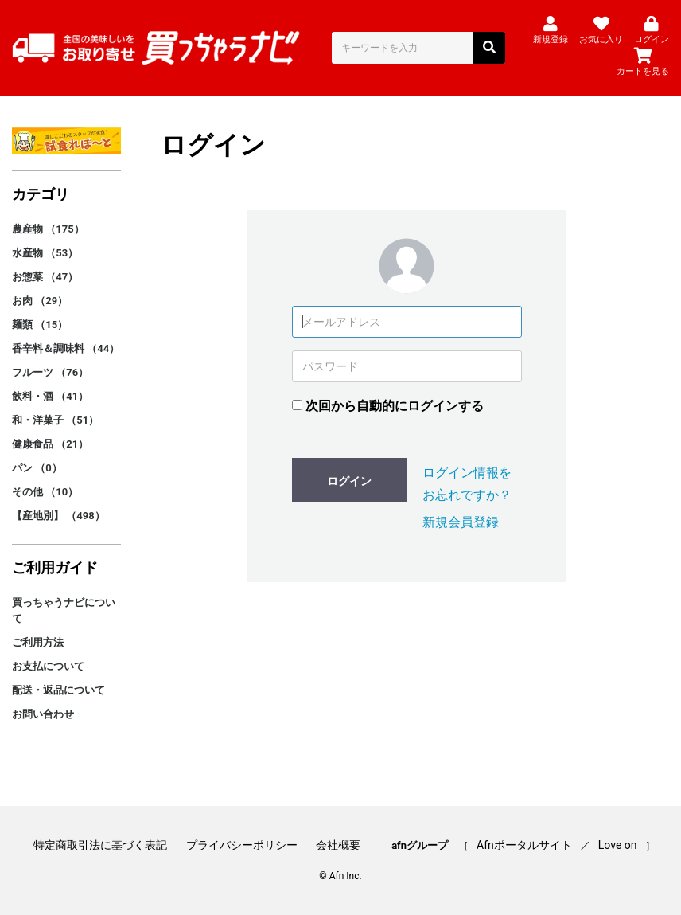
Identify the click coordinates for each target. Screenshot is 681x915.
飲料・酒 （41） (50, 396)
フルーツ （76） (50, 372)
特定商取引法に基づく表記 (100, 845)
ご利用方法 (38, 642)
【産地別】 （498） (58, 516)
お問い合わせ (43, 714)
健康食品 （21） (50, 444)
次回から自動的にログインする (394, 405)
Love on (617, 845)
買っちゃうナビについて (63, 610)
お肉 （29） (40, 301)
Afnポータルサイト (524, 845)
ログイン (349, 481)
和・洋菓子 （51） (55, 420)
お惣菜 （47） (45, 277)
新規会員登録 (460, 522)
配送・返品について (58, 690)
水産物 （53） (45, 253)
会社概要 (338, 845)
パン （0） (37, 468)
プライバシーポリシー (242, 845)
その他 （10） (45, 492)
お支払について (48, 666)
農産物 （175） (48, 229)
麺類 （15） (40, 324)
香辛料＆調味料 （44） (65, 348)
